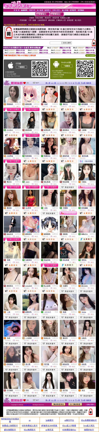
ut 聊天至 (49, 430)
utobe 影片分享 (28, 404)
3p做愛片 (49, 420)
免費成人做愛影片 (10, 426)
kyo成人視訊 (89, 426)
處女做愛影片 (10, 430)
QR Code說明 (90, 55)
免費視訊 (36, 104)
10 (73, 83)
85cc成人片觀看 (69, 426)
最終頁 (88, 83)
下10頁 (83, 83)
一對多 (93, 156)
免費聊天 (18, 104)
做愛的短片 (89, 430)
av (30, 420)
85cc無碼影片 (30, 430)
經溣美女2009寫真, (49, 426)
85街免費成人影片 (30, 426)
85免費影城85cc (69, 430)
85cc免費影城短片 (89, 420)
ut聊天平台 (69, 420)
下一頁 (77, 83)
